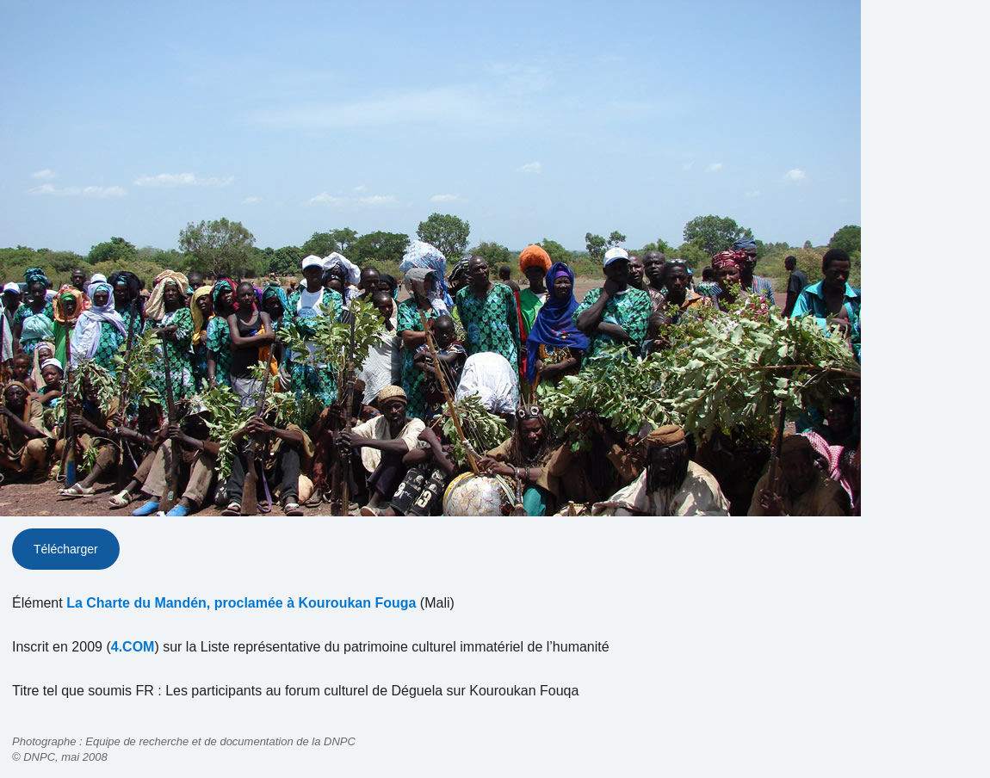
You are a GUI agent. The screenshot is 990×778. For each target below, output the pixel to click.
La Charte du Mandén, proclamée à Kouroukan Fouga (241, 603)
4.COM (133, 646)
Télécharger (66, 549)
